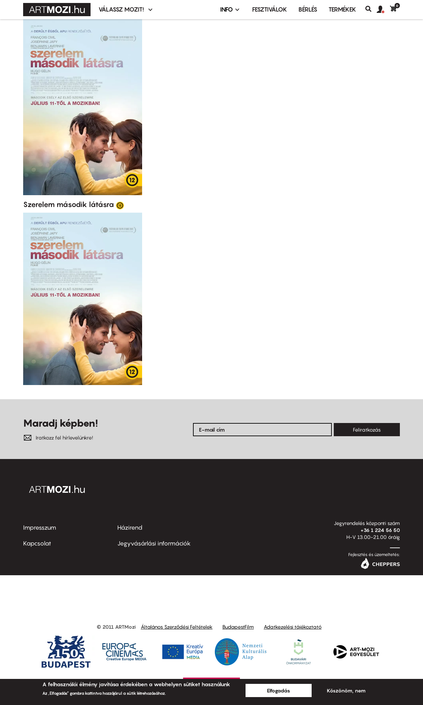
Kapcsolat (37, 543)
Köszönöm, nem (346, 690)
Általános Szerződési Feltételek (176, 627)
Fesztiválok (269, 9)
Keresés (371, 9)
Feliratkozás (367, 430)
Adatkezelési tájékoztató (293, 627)
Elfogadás (278, 690)
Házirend (129, 527)
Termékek (342, 9)
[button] (383, 9)
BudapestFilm (238, 627)
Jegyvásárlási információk (154, 543)
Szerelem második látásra (68, 204)
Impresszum (39, 527)
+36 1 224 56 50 (380, 530)
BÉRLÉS (307, 9)
